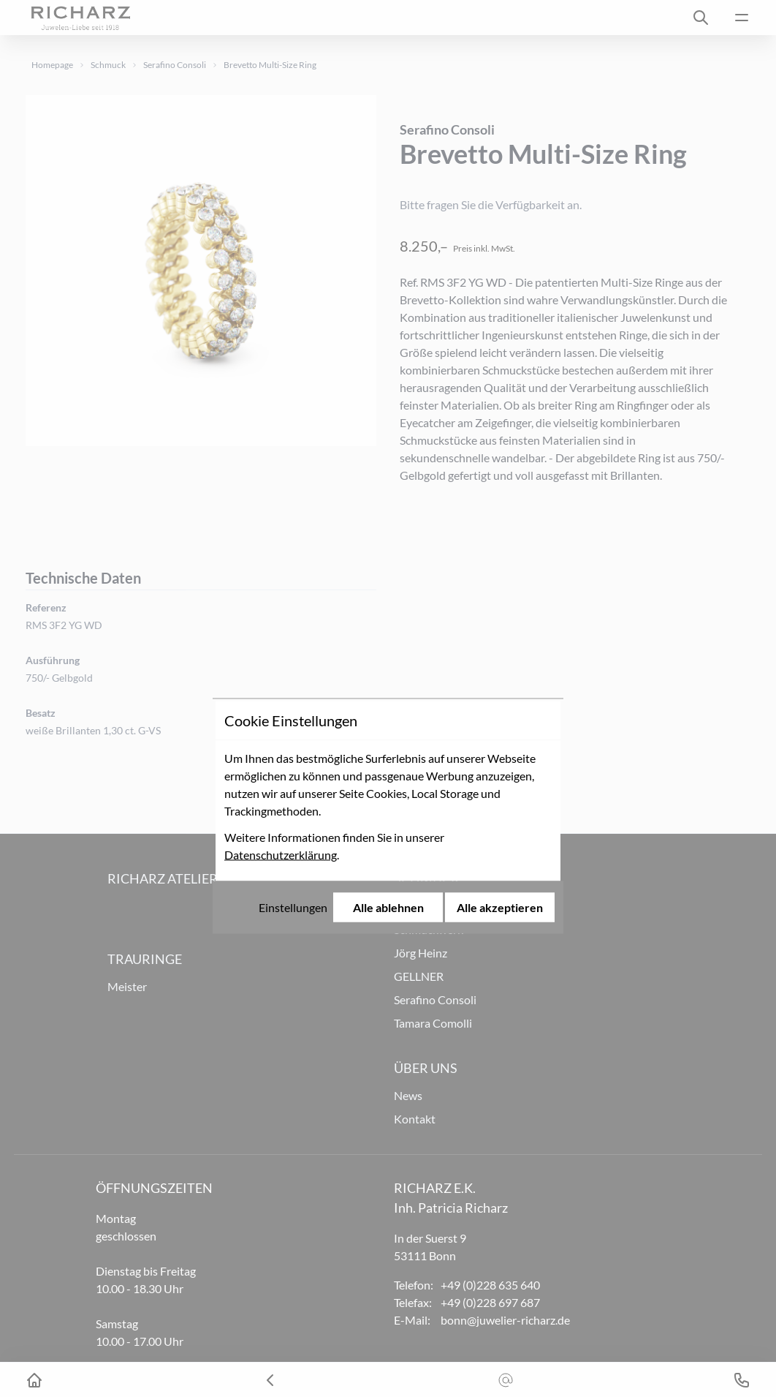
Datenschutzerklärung (280, 737)
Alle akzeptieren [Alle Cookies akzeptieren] (500, 790)
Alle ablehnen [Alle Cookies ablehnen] (388, 790)
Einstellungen (293, 790)
